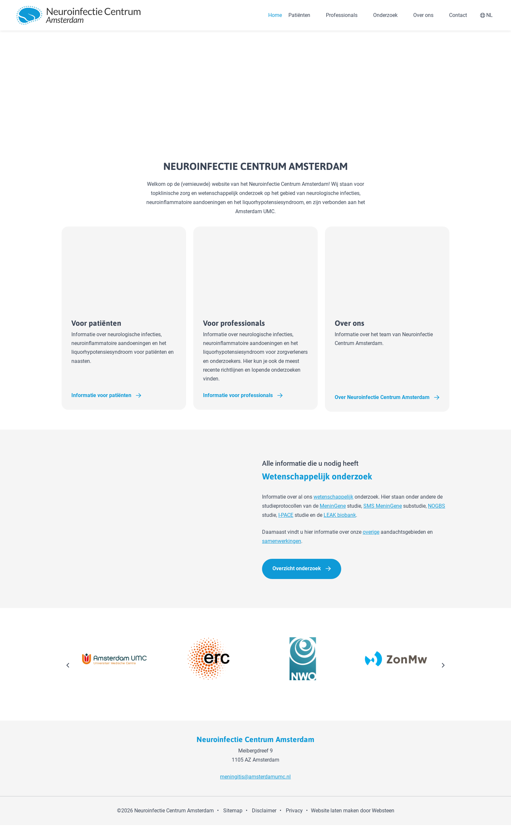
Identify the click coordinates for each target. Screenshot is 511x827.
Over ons (423, 15)
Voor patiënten (112, 323)
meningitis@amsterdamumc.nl (255, 779)
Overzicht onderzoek (296, 570)
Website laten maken (335, 812)
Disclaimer (264, 812)
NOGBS (436, 507)
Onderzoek (385, 15)
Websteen (383, 812)
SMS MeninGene (382, 507)
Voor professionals (252, 323)
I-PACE (285, 517)
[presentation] (68, 667)
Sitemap (232, 812)
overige (371, 534)
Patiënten (299, 15)
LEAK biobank (340, 517)
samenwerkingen (281, 543)
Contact (458, 15)
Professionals (342, 15)
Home (275, 15)
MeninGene (333, 507)
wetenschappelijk (333, 498)
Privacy (294, 812)
